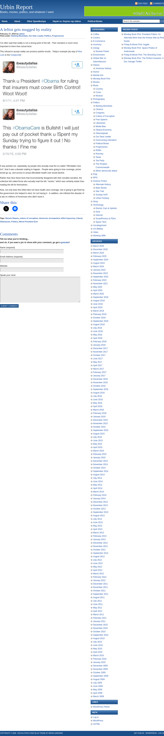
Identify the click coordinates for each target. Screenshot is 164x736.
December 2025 (100, 249)
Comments (158, 3)
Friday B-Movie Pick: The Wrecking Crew (142, 55)
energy (96, 48)
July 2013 (97, 519)
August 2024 (99, 263)
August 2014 (99, 474)
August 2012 (99, 556)
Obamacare (5, 222)
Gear (98, 212)
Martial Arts (98, 75)
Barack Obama (12, 218)
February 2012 (99, 577)
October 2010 (99, 631)
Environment (99, 55)
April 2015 (97, 447)
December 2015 (100, 420)
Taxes (98, 157)
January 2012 (99, 580)
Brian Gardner (56, 733)
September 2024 (100, 259)
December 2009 (100, 666)
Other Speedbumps (36, 21)
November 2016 (100, 382)
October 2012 (99, 550)
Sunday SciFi (102, 194)
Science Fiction (100, 181)
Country (99, 89)
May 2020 (97, 287)
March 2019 (98, 311)
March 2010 (98, 655)
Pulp (95, 174)
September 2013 (100, 512)
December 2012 (100, 543)
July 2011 (97, 601)
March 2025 (98, 253)
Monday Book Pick (101, 78)
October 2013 (99, 509)
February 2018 (99, 341)
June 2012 (98, 563)
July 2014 (97, 478)
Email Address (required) (11, 257)
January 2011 (99, 621)
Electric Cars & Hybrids (106, 208)
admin (22, 34)
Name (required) (7, 247)
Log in (96, 717)
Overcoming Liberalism (106, 140)
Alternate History (103, 184)
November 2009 (100, 669)
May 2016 (97, 403)
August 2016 (99, 393)
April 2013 (97, 529)
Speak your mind (7, 275)
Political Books (95, 21)
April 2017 (97, 365)
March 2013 (98, 532)
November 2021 (100, 283)
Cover (98, 92)
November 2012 (100, 546)
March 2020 (98, 294)
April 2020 (97, 290)
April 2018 (97, 338)
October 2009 (99, 672)
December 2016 (100, 379)
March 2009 (98, 696)
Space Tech (101, 222)
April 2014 (97, 488)
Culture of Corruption (105, 116)
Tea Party (100, 160)
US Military (98, 229)
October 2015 (99, 427)
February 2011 (99, 618)
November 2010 (100, 628)
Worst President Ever (28, 222)
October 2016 (99, 386)
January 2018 (99, 345)
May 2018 (97, 335)
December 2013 (100, 502)
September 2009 (100, 676)
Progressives (58, 36)
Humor (96, 72)
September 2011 (100, 594)
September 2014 (100, 471)
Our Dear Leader (36, 36)
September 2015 (100, 430)
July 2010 (97, 642)
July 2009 (97, 683)
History (96, 65)
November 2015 (100, 423)
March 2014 (98, 491)
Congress (100, 113)
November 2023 (100, 273)
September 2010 (100, 635)
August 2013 (99, 515)
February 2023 (99, 280)
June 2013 (98, 522)
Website (3, 266)
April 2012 (97, 570)
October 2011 (99, 590)
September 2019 (100, 297)
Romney (99, 154)
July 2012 (97, 560)
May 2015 (97, 444)
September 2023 (100, 277)
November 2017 (100, 352)
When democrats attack (106, 171)
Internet (99, 215)
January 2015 (99, 457)
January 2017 (99, 375)
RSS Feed (143, 3)
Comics (96, 38)
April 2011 (97, 611)
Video (95, 232)
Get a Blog (139, 733)
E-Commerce (99, 41)
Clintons (99, 109)
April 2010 (97, 652)
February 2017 (99, 372)
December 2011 (100, 584)
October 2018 (99, 317)
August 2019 (99, 300)
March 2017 (98, 369)
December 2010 (100, 625)
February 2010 (99, 659)
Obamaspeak (102, 133)
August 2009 (99, 679)
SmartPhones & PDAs (106, 218)
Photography (99, 99)
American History (103, 68)
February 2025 (99, 256)
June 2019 (98, 304)
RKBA (98, 150)
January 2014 (99, 498)
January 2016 (99, 416)
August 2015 (99, 433)
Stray (95, 201)
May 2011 (97, 608)
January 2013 (99, 539)
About (17, 21)
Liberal (79, 218)
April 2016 (97, 406)
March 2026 (98, 246)
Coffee (96, 34)
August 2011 (99, 597)
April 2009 (97, 693)
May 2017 (97, 362)
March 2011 (98, 614)
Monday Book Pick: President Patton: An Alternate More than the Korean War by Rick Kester (144, 37)
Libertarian (100, 123)
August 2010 (99, 638)
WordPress (98, 720)
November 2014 (100, 464)
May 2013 (97, 526)
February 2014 (99, 495)
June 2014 (98, 481)
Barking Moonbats (19, 36)
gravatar (65, 242)
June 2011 (98, 604)
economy (97, 44)
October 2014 (99, 468)
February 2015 (99, 454)
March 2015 (98, 451)
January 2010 (99, 662)
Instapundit (15, 55)
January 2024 (99, 270)
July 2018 (97, 328)
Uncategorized (99, 225)
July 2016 (97, 396)
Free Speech (101, 119)
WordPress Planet (101, 707)
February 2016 (99, 413)
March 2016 (98, 410)
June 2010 (98, 645)
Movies (96, 82)
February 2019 (99, 314)
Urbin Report (16, 7)
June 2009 (98, 686)
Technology (98, 205)
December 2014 (100, 461)
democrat (43, 218)
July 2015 (97, 437)
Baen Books (101, 188)
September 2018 (100, 321)
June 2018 (98, 331)
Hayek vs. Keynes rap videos (67, 21)
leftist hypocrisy (68, 218)
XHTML (96, 724)
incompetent (54, 218)
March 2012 (98, 573)
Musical (99, 96)
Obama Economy (104, 130)
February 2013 (99, 536)
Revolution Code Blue (28, 733)
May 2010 (97, 648)
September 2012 (100, 553)
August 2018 (99, 324)
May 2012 (97, 567)
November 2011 (100, 587)
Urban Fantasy (102, 198)
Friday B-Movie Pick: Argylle (136, 44)
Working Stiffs (99, 235)
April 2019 (97, 307)
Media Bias (101, 126)
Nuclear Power (102, 51)
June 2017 (98, 358)
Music (95, 85)
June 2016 (98, 399)
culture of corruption (29, 218)
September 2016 (100, 389)
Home (4, 21)
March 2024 (98, 266)
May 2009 (97, 689)
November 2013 (100, 505)
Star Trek (100, 191)
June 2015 (98, 440)
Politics (47, 36)
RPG (95, 177)
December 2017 (100, 348)
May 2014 (97, 485)
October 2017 (99, 355)
